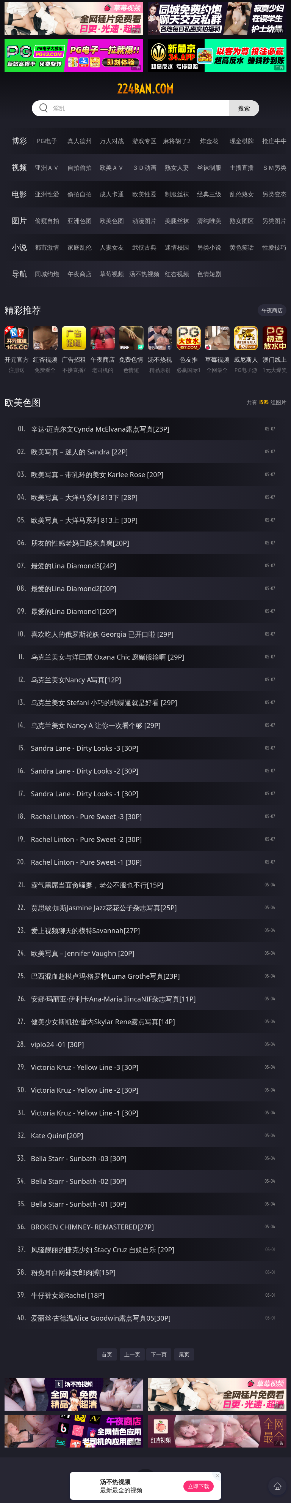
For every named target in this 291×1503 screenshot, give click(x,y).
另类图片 (274, 221)
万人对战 (112, 141)
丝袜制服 (209, 167)
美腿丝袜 (177, 221)
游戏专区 (144, 141)
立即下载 (198, 1486)
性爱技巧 (274, 247)
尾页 (184, 1354)
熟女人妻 (177, 167)
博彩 (19, 141)
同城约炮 (47, 274)
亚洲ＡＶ (47, 167)
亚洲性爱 (47, 194)
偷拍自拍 (79, 194)
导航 (19, 274)
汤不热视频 (144, 274)
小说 (19, 247)
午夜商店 (79, 274)
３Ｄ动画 (144, 167)
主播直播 (242, 167)
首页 (107, 1354)
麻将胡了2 (177, 141)
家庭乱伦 (79, 247)
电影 (19, 194)
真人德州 (79, 141)
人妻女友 (112, 247)
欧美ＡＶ (112, 167)
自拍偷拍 (79, 167)
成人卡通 (112, 194)
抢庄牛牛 (274, 141)
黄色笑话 (242, 247)
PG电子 (47, 141)
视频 (19, 167)
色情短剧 (209, 274)
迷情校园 (177, 247)
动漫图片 (144, 221)
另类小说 (209, 247)
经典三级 (209, 194)
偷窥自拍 (47, 221)
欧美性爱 (144, 194)
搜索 (244, 108)
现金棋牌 (242, 141)
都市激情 (47, 247)
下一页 (159, 1354)
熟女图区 (242, 221)
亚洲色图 (79, 221)
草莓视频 (112, 274)
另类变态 (274, 194)
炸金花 (209, 141)
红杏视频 (177, 274)
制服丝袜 (177, 194)
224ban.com (145, 89)
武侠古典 (144, 247)
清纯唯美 (209, 221)
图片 (19, 220)
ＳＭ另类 (274, 167)
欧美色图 (112, 221)
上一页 (132, 1354)
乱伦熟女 (242, 194)
